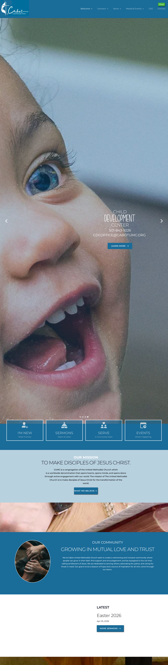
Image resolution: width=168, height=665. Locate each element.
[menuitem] (87, 8)
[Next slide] (161, 221)
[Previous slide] (6, 221)
